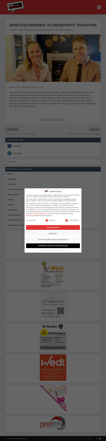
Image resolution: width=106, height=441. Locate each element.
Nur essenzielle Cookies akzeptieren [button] (53, 239)
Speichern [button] (53, 233)
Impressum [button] (63, 250)
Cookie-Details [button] (44, 250)
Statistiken (50, 220)
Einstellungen (30, 215)
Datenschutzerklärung (40, 213)
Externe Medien (72, 220)
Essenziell (31, 220)
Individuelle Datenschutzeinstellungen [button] (53, 246)
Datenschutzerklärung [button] (54, 250)
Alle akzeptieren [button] (53, 227)
